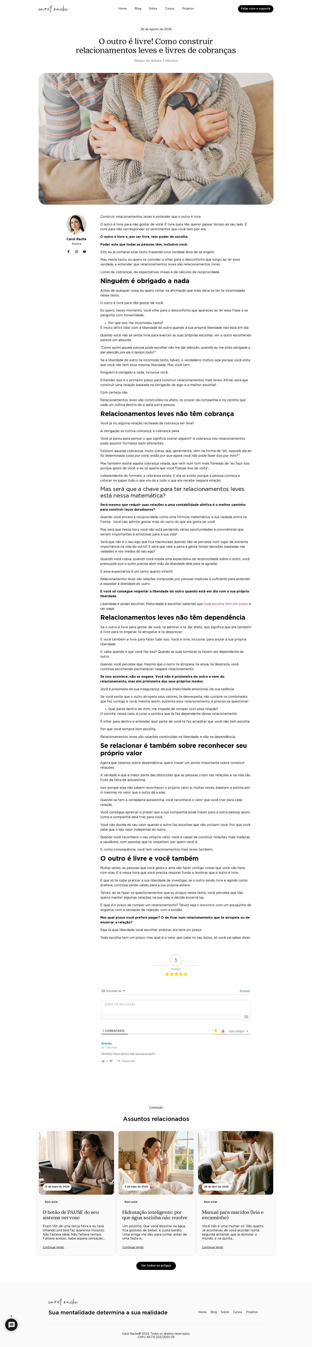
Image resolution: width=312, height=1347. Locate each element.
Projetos (188, 9)
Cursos (169, 9)
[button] (156, 29)
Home (122, 9)
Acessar (244, 991)
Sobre (153, 9)
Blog (138, 9)
